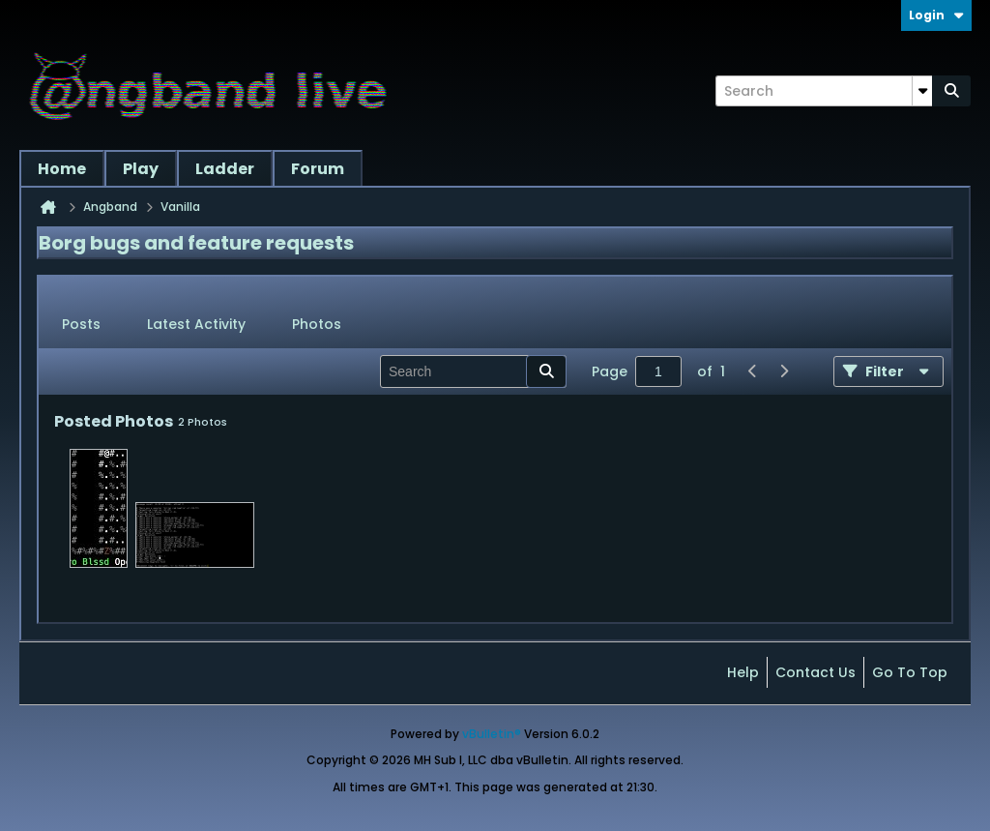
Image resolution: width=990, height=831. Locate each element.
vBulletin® (491, 734)
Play (141, 169)
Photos (316, 324)
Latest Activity (196, 324)
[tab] (81, 325)
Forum (317, 169)
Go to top (909, 672)
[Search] (823, 90)
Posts (81, 324)
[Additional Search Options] (922, 90)
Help (743, 672)
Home (62, 169)
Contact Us (815, 672)
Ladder (224, 169)
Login (936, 15)
